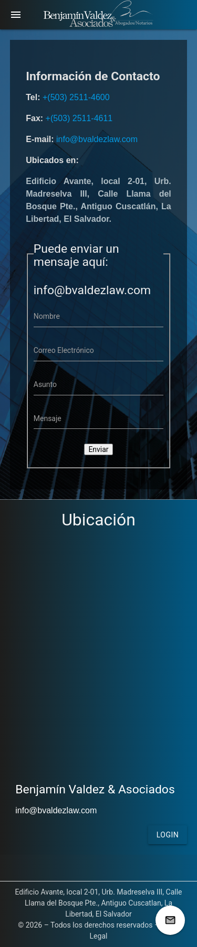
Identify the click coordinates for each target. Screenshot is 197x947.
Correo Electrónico (64, 350)
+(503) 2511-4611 (79, 118)
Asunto (45, 384)
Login (168, 835)
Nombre (47, 316)
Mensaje (47, 418)
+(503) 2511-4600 (76, 97)
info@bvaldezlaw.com (97, 139)
